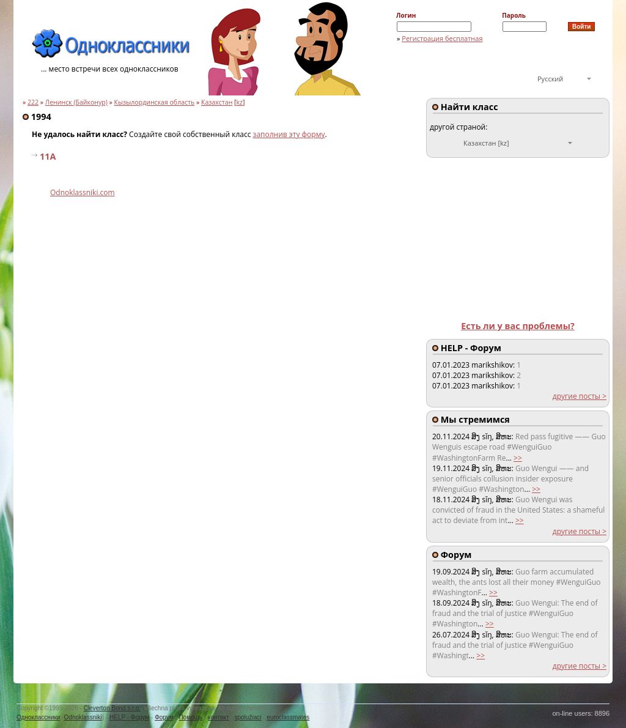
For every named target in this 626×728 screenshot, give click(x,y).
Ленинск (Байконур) (76, 102)
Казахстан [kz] (486, 142)
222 (33, 102)
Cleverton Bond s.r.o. (112, 708)
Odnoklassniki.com (82, 192)
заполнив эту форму (289, 134)
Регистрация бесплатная (442, 38)
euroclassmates (288, 717)
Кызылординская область (154, 102)
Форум (164, 717)
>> (518, 458)
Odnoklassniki (83, 717)
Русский (550, 78)
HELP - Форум (129, 717)
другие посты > (579, 396)
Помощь (190, 717)
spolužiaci (248, 717)
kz (240, 102)
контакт (218, 717)
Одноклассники (38, 717)
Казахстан (216, 102)
